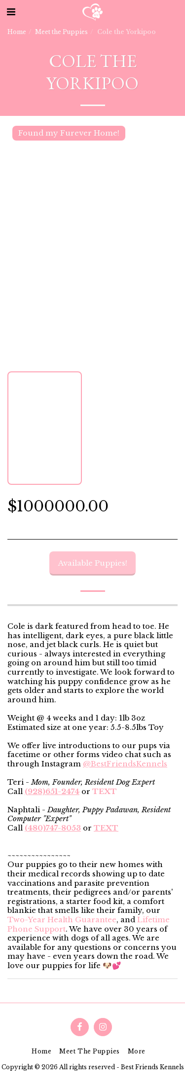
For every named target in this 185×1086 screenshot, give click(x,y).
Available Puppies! (92, 563)
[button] (10, 11)
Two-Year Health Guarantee (61, 919)
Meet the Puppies (61, 32)
